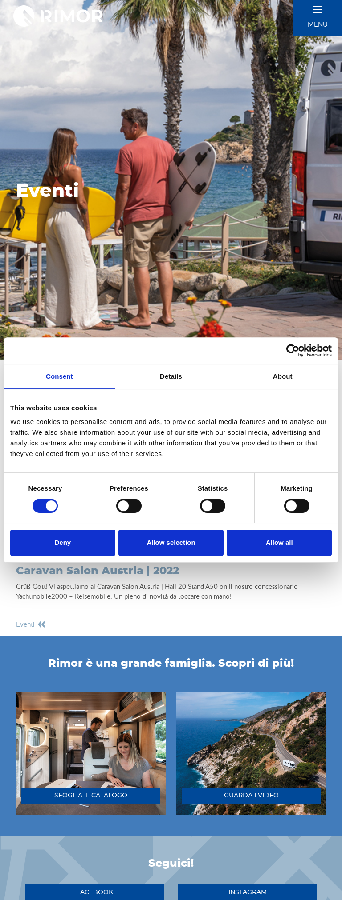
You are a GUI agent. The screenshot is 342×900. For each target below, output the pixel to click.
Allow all (279, 542)
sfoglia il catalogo (90, 795)
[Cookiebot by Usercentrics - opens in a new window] (293, 350)
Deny (62, 542)
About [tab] (283, 376)
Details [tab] (171, 376)
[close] (317, 9)
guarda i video (251, 795)
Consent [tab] (59, 376)
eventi (31, 624)
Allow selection (171, 542)
